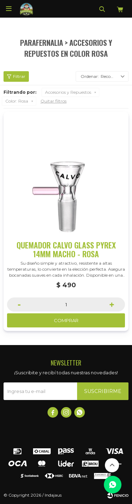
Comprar (66, 320)
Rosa (16, 101)
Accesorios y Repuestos (68, 92)
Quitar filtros (53, 101)
